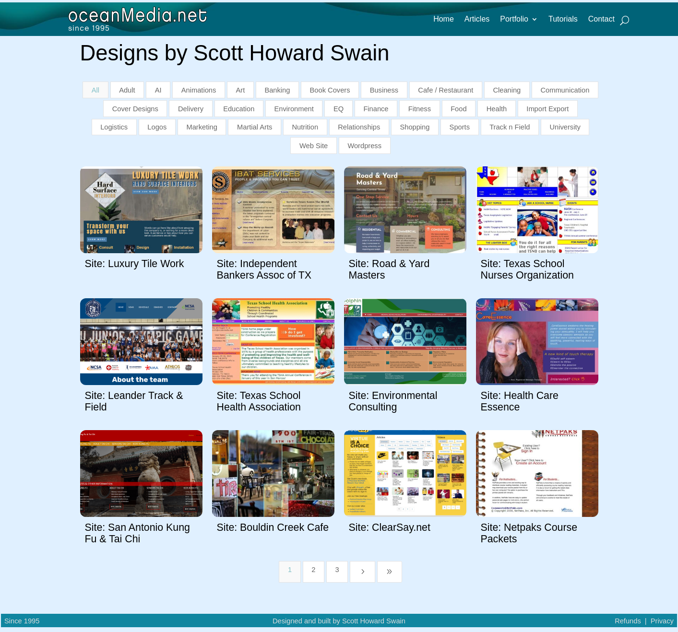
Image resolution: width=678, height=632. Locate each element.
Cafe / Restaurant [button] (445, 90)
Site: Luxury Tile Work (134, 263)
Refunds (628, 621)
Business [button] (384, 90)
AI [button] (158, 90)
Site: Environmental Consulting (393, 401)
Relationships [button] (359, 127)
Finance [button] (375, 109)
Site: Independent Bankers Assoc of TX (264, 269)
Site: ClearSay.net (389, 527)
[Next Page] (362, 572)
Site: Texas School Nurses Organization (527, 269)
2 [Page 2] (313, 569)
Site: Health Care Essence (520, 401)
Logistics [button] (114, 127)
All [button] (95, 90)
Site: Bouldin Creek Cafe (273, 527)
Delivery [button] (190, 109)
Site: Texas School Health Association (259, 401)
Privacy (662, 621)
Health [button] (497, 109)
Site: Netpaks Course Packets (529, 533)
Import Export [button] (547, 109)
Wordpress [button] (364, 146)
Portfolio (514, 19)
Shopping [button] (414, 127)
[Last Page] (389, 572)
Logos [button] (157, 127)
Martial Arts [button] (254, 127)
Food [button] (458, 109)
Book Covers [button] (330, 90)
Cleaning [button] (507, 90)
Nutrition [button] (305, 127)
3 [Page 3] (337, 569)
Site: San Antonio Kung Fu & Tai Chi (137, 533)
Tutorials (563, 19)
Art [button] (240, 90)
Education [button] (238, 109)
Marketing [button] (201, 127)
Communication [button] (564, 90)
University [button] (565, 127)
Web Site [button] (313, 146)
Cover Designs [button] (135, 109)
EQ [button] (338, 109)
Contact (601, 19)
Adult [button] (127, 90)
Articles (476, 19)
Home (443, 19)
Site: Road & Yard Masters (389, 269)
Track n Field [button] (509, 127)
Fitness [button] (419, 109)
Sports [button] (460, 127)
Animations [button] (198, 90)
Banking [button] (277, 90)
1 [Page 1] (290, 569)
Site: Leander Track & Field (134, 401)
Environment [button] (294, 109)
